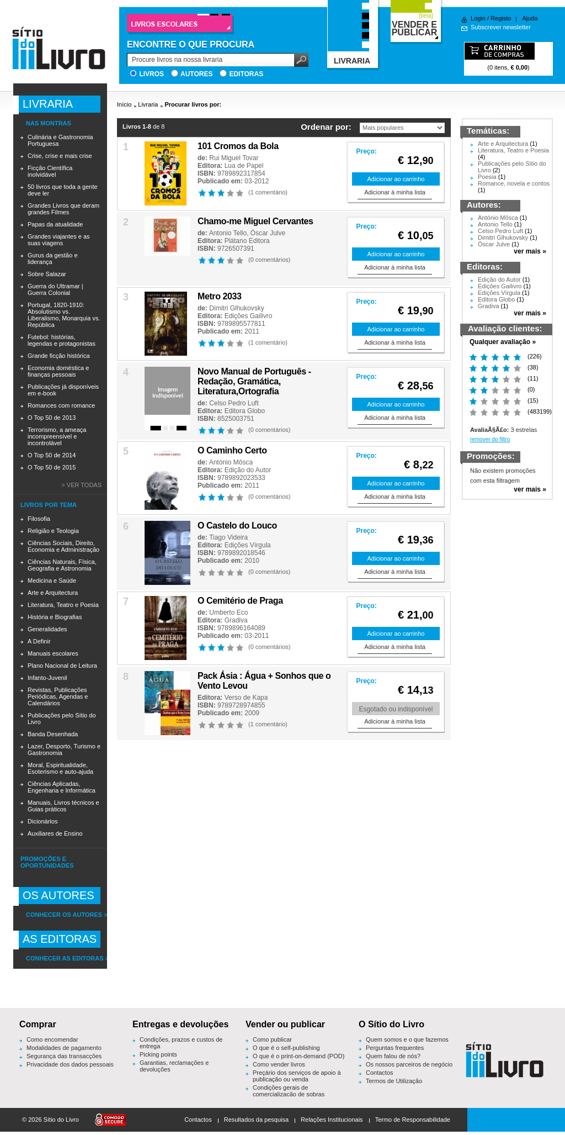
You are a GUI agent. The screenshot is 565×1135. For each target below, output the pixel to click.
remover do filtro (490, 439)
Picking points (158, 1054)
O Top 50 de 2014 (52, 455)
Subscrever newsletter (501, 27)
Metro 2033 (220, 296)
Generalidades (47, 629)
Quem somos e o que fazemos (407, 1039)
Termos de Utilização (394, 1081)
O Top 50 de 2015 (52, 467)
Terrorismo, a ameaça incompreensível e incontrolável (57, 436)
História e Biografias (55, 617)
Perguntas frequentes (395, 1047)
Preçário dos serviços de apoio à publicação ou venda (297, 1076)
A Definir (39, 641)
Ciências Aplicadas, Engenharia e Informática (61, 787)
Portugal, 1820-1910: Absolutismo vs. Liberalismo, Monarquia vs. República (64, 315)
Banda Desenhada (53, 734)
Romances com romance (61, 405)
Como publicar (272, 1039)
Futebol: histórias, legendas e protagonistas (61, 340)
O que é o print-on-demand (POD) (298, 1056)
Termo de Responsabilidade (412, 1119)
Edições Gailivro (249, 316)
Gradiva (236, 620)
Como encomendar (52, 1039)
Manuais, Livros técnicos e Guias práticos (63, 805)
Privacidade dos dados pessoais (70, 1064)
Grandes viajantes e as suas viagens (59, 239)
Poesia (487, 176)
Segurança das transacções (64, 1056)
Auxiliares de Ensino (55, 833)
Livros (151, 74)
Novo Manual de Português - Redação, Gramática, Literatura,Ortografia (254, 381)
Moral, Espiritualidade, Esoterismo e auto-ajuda (60, 768)
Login (478, 18)
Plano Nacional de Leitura (62, 665)
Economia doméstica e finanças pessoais (58, 371)
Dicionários (42, 821)
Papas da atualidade (55, 224)
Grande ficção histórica (59, 355)
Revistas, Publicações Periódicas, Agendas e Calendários (58, 696)
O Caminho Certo (232, 450)
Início (124, 104)
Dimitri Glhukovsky (236, 308)
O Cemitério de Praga (240, 600)
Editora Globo (245, 411)
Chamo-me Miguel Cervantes (255, 221)
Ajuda (529, 18)
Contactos (379, 1072)
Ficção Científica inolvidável (50, 171)
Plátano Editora (247, 241)
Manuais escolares (53, 653)
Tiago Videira (228, 537)
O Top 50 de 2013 (52, 417)
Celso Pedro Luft (233, 403)
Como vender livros (279, 1064)
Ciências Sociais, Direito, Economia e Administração (63, 546)
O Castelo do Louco (237, 525)
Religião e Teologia (53, 530)
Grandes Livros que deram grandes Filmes (63, 208)
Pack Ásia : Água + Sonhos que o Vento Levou (264, 680)
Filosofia (39, 518)
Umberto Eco (228, 612)
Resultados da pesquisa (256, 1119)
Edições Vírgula (248, 545)
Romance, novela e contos (514, 183)
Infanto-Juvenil (47, 677)
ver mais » (530, 251)
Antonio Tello (228, 233)
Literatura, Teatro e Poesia (63, 604)
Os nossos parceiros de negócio (409, 1064)
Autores (196, 74)
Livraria (148, 104)
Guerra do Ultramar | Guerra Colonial (55, 289)
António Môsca (231, 462)
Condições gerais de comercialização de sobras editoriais (288, 1094)
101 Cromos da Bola (238, 146)
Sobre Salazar (47, 274)
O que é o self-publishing (286, 1047)
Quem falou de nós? (393, 1056)
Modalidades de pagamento (64, 1047)
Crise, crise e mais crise (60, 155)
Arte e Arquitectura (53, 592)
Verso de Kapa (246, 697)
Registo (501, 18)
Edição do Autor (248, 470)
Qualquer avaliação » (503, 342)
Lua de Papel (244, 166)
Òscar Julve (267, 233)
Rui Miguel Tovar (233, 158)
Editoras (246, 74)
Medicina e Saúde (52, 580)
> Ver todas (81, 485)
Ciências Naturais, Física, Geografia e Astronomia (62, 565)
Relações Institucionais (332, 1119)
